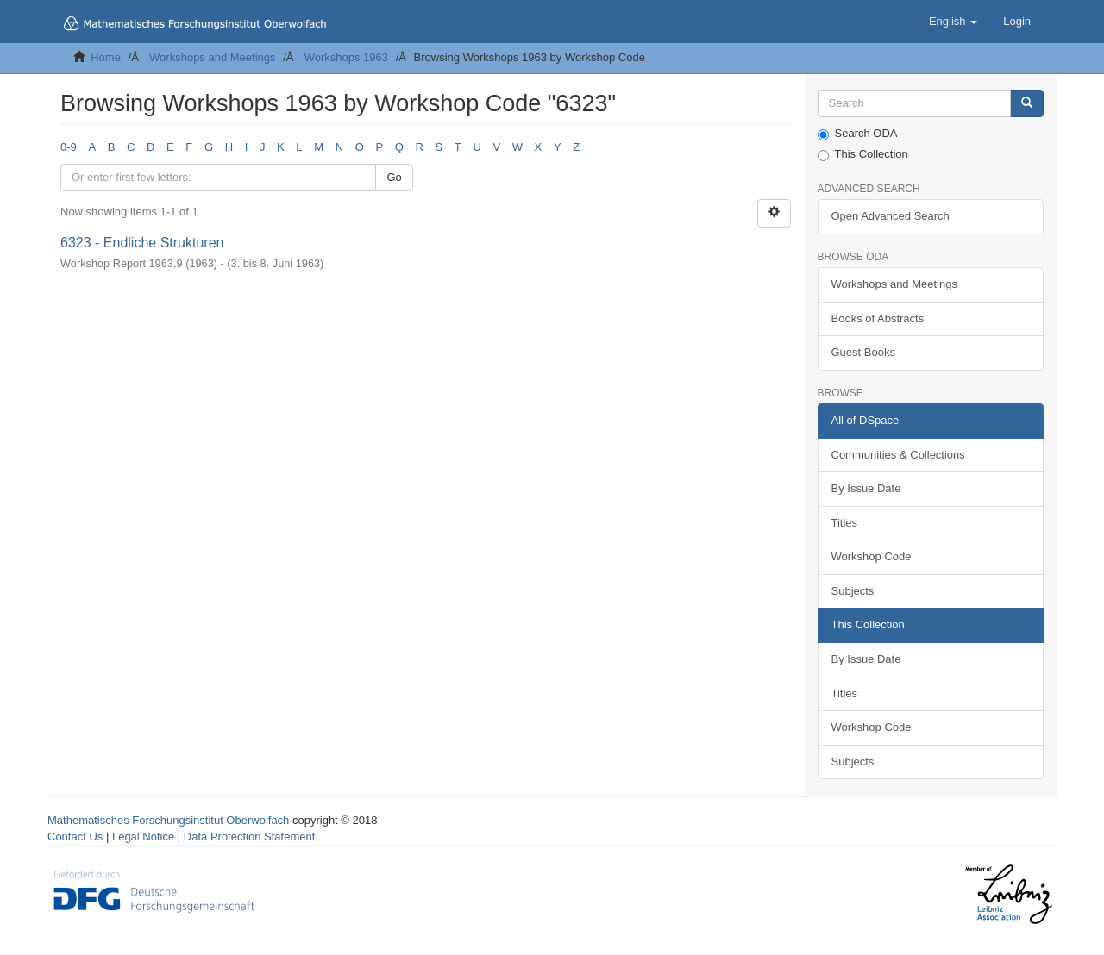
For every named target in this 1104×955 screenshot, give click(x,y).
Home (106, 57)
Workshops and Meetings (212, 57)
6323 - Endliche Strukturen (141, 242)
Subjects (853, 590)
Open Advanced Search (890, 215)
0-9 (68, 146)
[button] (953, 21)
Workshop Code (871, 556)
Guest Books (863, 352)
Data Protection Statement (249, 836)
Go (393, 177)
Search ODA (858, 133)
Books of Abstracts (878, 318)
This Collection (863, 154)
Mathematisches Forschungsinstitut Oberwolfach (168, 820)
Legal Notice (143, 836)
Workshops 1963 (346, 57)
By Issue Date (866, 488)
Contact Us (75, 836)
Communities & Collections (898, 454)
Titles (844, 522)
